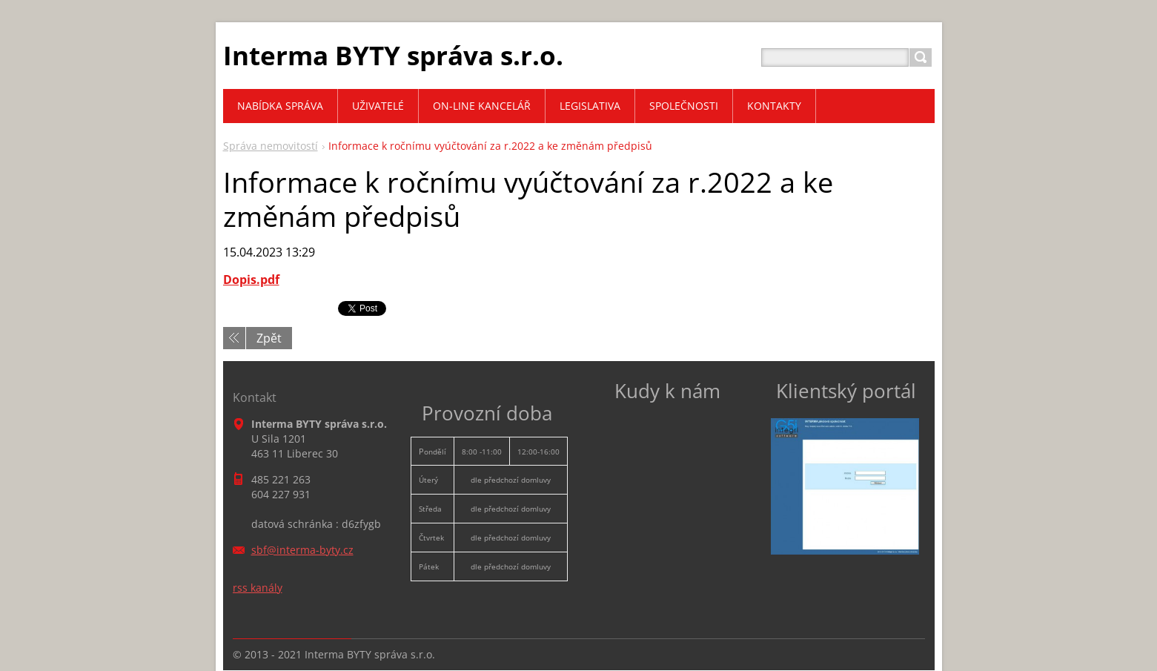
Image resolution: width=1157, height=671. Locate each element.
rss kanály (257, 588)
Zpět (269, 338)
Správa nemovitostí (270, 146)
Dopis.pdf (251, 279)
